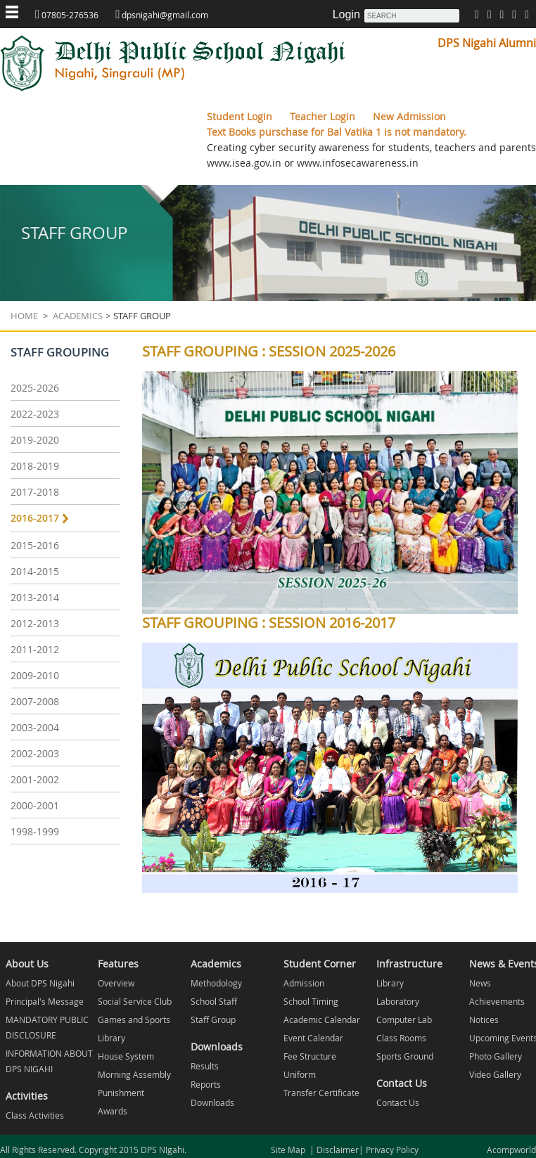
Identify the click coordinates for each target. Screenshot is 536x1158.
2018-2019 (35, 465)
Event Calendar (313, 1037)
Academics (77, 315)
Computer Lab (404, 1019)
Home (24, 315)
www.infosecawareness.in (356, 162)
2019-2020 (35, 439)
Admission (303, 983)
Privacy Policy (391, 1149)
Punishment (121, 1092)
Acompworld (511, 1149)
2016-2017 (35, 518)
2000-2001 (35, 805)
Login (346, 14)
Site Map (290, 1149)
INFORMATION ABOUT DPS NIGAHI (49, 1061)
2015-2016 (35, 545)
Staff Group (213, 1019)
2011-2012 (35, 649)
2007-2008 (35, 701)
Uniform (299, 1074)
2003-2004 (35, 727)
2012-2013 (35, 623)
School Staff (214, 1001)
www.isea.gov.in (244, 162)
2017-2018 (35, 491)
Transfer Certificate (321, 1092)
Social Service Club (135, 1001)
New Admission (409, 116)
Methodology (216, 983)
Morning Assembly (134, 1074)
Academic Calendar (321, 1019)
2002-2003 (35, 753)
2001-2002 (35, 779)
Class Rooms (401, 1037)
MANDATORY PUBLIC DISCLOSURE (47, 1027)
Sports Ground (404, 1056)
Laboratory (397, 1001)
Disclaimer (336, 1149)
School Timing (310, 1001)
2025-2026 (35, 387)
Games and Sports (134, 1019)
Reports (206, 1084)
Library (111, 1037)
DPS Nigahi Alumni (487, 43)
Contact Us (397, 1102)
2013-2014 (35, 597)
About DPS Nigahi (40, 983)
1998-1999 (35, 831)
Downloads (212, 1102)
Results (205, 1066)
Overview (116, 983)
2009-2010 (35, 675)
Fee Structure (309, 1056)
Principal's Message (45, 1001)
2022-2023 (35, 413)
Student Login (241, 116)
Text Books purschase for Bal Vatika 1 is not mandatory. (336, 132)
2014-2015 (35, 571)
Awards (112, 1111)
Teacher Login (324, 116)
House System (126, 1056)
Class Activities (35, 1115)
